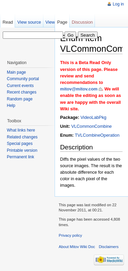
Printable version (22, 150)
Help (11, 105)
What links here (21, 130)
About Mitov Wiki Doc (77, 247)
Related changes (22, 137)
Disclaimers (109, 247)
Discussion (82, 22)
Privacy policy (70, 235)
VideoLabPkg (93, 117)
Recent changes (22, 92)
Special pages (19, 143)
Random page (19, 99)
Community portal (23, 78)
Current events (20, 85)
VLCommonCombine (91, 126)
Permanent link (20, 157)
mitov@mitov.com (79, 88)
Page (62, 22)
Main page (16, 72)
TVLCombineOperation (97, 135)
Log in (118, 4)
